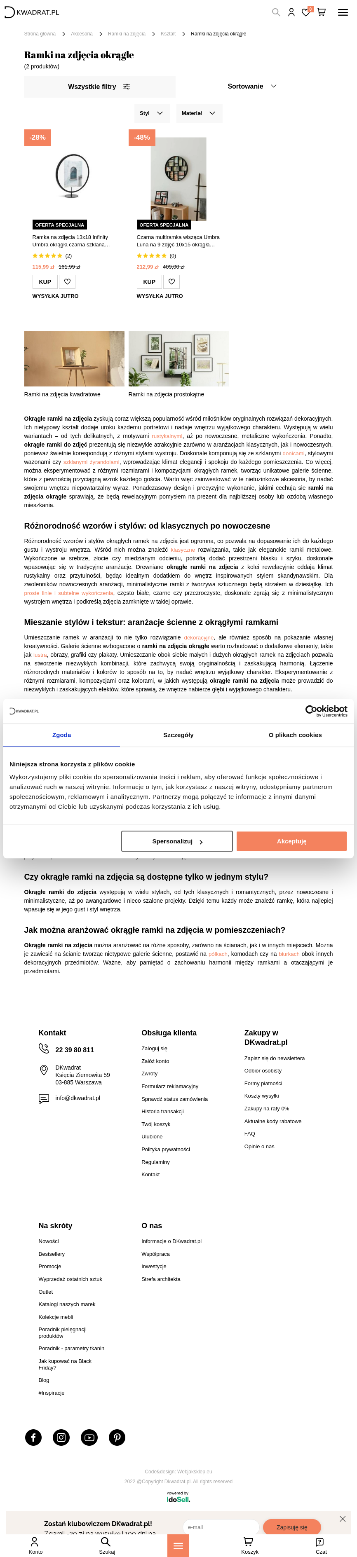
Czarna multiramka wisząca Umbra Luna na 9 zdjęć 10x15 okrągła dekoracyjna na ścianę (178, 241)
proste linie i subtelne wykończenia (68, 593)
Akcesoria (82, 34)
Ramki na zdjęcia (127, 34)
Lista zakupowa (310, 9)
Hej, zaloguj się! (291, 12)
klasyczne (183, 550)
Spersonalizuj (178, 841)
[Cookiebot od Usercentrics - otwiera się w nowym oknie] (311, 711)
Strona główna (40, 34)
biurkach (289, 954)
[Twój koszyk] (321, 12)
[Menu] (178, 1545)
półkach (218, 954)
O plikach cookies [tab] (295, 734)
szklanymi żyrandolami (91, 462)
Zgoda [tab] (61, 734)
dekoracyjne (199, 638)
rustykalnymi (167, 436)
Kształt (168, 34)
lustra (40, 655)
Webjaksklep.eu (194, 1472)
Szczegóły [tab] (178, 734)
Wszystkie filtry (98, 86)
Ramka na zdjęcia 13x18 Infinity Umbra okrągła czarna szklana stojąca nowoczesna (70, 241)
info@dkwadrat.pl (78, 1098)
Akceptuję (292, 841)
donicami (293, 453)
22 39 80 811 (75, 1050)
